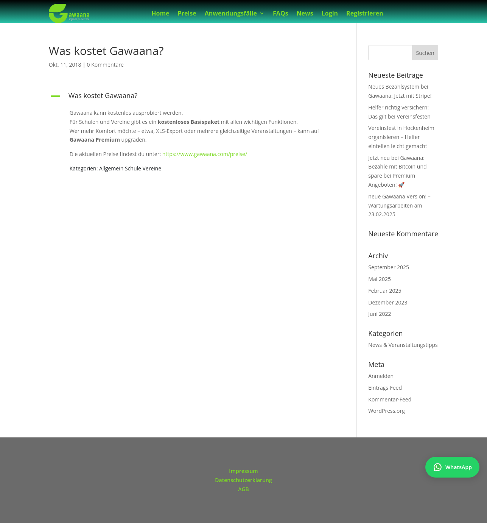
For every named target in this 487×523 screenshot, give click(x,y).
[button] (192, 97)
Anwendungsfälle (231, 14)
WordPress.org (386, 410)
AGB (243, 489)
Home (160, 14)
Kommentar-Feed (389, 399)
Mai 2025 (379, 279)
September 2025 (388, 267)
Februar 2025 (384, 290)
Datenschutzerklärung (243, 480)
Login (330, 14)
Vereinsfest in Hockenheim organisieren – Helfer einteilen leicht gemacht (401, 137)
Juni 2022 (379, 313)
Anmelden (381, 375)
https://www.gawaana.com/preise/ (204, 154)
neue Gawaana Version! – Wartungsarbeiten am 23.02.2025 (399, 205)
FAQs (280, 14)
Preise (187, 14)
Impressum (243, 471)
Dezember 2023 (387, 302)
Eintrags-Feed (385, 387)
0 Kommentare (105, 64)
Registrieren (364, 14)
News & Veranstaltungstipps (402, 344)
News (305, 14)
